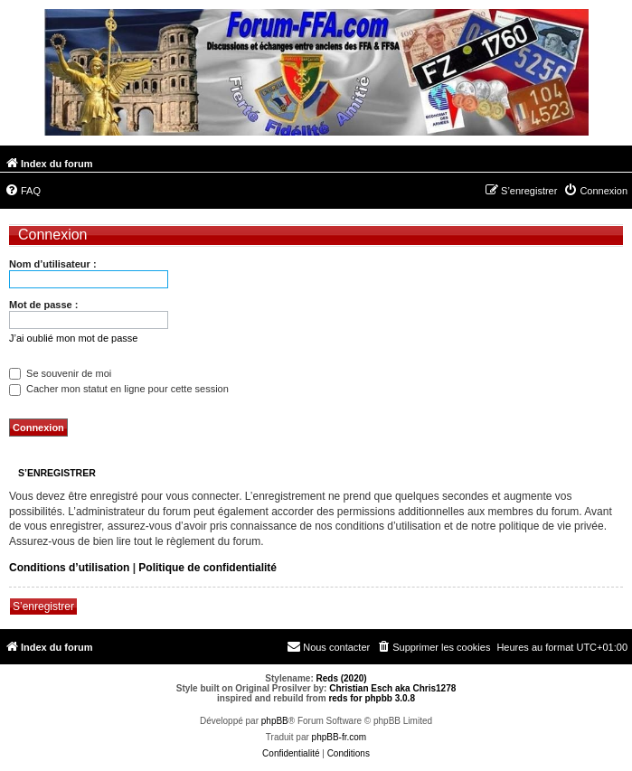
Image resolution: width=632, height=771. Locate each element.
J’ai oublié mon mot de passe (73, 338)
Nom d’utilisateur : (53, 264)
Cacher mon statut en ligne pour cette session (119, 388)
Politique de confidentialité (207, 567)
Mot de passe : (43, 304)
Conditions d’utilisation (69, 567)
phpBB (274, 721)
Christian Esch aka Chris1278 (392, 688)
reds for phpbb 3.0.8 (371, 698)
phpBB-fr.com (339, 737)
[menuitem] (23, 191)
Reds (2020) (341, 678)
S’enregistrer (43, 606)
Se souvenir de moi (60, 373)
